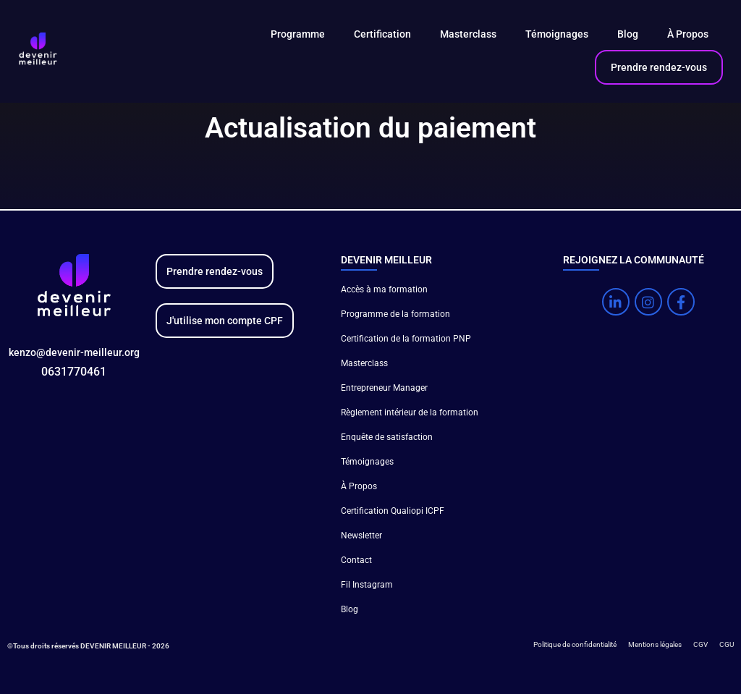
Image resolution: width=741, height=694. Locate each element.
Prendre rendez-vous (659, 67)
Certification (382, 34)
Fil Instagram (367, 585)
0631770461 (73, 371)
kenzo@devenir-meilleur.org (74, 352)
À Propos (687, 34)
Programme (298, 34)
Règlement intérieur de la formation (409, 412)
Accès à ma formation (384, 289)
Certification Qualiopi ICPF (392, 511)
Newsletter (361, 535)
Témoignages (556, 34)
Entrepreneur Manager (384, 388)
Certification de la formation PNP (406, 339)
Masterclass (468, 34)
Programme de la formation (395, 314)
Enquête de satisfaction (387, 437)
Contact (356, 560)
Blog (627, 34)
